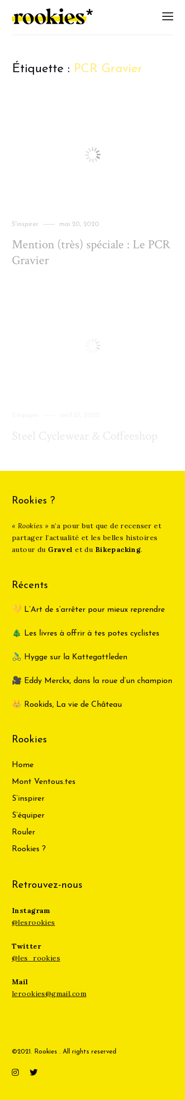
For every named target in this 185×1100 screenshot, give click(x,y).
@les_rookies (36, 958)
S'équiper (25, 415)
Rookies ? (29, 849)
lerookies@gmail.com (49, 993)
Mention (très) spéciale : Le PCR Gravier (91, 252)
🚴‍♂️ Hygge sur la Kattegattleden (69, 657)
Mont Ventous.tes (43, 782)
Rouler (23, 832)
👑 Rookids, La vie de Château (67, 705)
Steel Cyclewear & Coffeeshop (84, 436)
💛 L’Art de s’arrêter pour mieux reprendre (88, 610)
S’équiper (28, 816)
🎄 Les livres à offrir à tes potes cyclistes (85, 634)
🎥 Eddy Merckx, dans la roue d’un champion (92, 681)
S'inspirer (25, 224)
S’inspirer (28, 799)
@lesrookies (33, 922)
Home (23, 765)
